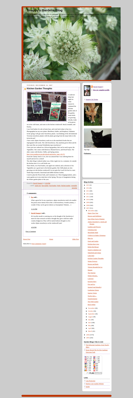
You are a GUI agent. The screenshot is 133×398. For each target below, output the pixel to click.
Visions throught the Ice (95, 267)
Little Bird (91, 256)
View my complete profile (101, 90)
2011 (88, 196)
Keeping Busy (92, 281)
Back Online (91, 304)
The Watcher (92, 273)
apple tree (38, 185)
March (90, 331)
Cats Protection (90, 381)
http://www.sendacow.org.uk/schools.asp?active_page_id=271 (46, 154)
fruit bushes (52, 185)
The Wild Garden (93, 302)
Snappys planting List (94, 250)
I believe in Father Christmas (97, 235)
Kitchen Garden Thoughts (96, 258)
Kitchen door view (93, 244)
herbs (58, 185)
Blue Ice (90, 238)
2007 (88, 208)
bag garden (45, 185)
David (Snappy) (36, 213)
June (89, 322)
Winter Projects (92, 261)
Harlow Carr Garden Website (95, 384)
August (90, 317)
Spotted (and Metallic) (95, 287)
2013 (88, 191)
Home (51, 239)
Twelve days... (92, 296)
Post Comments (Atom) (38, 244)
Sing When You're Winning (96, 219)
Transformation (92, 299)
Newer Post (26, 239)
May (89, 325)
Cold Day (91, 279)
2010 (88, 199)
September (91, 314)
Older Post (75, 239)
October (90, 311)
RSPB (88, 387)
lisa (32, 197)
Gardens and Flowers (94, 227)
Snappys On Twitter (92, 99)
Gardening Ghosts (93, 290)
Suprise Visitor (92, 293)
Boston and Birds (93, 264)
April (90, 328)
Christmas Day (92, 230)
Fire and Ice (91, 284)
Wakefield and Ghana (94, 253)
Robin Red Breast (93, 247)
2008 (88, 205)
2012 (88, 194)
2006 (88, 335)
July (89, 320)
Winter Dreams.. (93, 276)
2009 (88, 202)
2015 (88, 185)
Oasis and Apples (93, 241)
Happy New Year (93, 213)
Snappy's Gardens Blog (44, 10)
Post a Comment (31, 231)
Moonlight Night (93, 232)
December (91, 211)
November (91, 308)
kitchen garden (65, 185)
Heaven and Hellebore (95, 216)
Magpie (90, 270)
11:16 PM (34, 209)
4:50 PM (33, 227)
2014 (88, 188)
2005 (88, 338)
